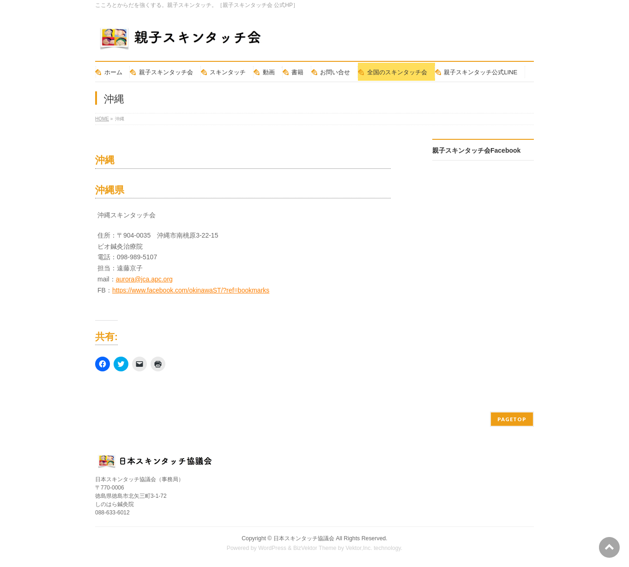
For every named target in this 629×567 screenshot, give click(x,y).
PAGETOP (511, 419)
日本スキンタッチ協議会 (303, 538)
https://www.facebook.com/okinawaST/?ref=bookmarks (190, 290)
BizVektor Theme (315, 548)
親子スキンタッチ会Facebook (476, 150)
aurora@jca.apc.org (144, 279)
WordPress (272, 548)
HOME (102, 118)
